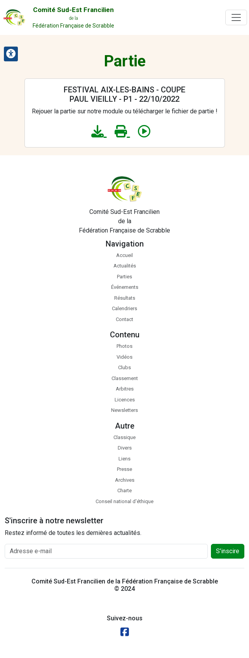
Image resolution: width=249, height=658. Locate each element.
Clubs (124, 367)
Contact (124, 319)
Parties (124, 277)
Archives (124, 480)
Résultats (124, 298)
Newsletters (124, 410)
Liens (124, 459)
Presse (124, 469)
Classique (124, 437)
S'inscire (227, 551)
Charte (124, 490)
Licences (125, 400)
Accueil (124, 255)
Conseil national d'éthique (124, 501)
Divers (125, 448)
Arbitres (125, 389)
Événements (124, 287)
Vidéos (124, 357)
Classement (124, 378)
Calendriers (124, 308)
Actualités (124, 266)
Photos (124, 346)
